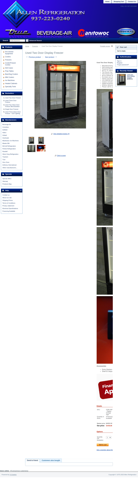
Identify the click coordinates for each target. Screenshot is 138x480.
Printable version (105, 46)
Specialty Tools (10, 87)
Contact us (6, 195)
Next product (51, 57)
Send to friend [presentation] (32, 460)
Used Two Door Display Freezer (131, 76)
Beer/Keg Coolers (11, 74)
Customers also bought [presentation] (51, 460)
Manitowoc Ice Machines (10, 140)
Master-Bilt (6, 143)
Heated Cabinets (11, 83)
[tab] (32, 461)
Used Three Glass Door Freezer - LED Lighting (13, 112)
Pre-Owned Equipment (9, 53)
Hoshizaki (5, 138)
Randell (4, 151)
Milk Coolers (9, 77)
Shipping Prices (7, 200)
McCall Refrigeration (9, 146)
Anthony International (9, 165)
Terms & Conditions (8, 203)
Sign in (119, 61)
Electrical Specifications (10, 208)
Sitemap (5, 181)
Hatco (4, 132)
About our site (7, 197)
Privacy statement (8, 206)
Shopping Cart (119, 1)
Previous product (33, 57)
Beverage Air (6, 124)
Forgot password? (123, 65)
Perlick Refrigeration (9, 149)
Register (120, 63)
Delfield (4, 130)
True (3, 159)
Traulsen (5, 157)
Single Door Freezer (11, 109)
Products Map (7, 184)
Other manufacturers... (9, 167)
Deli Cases (9, 68)
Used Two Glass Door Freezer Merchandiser (12, 105)
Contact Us (132, 1)
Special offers (6, 178)
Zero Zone (5, 162)
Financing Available (8, 211)
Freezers (35, 46)
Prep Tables (9, 71)
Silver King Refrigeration (10, 154)
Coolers (8, 57)
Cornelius (5, 127)
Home (27, 46)
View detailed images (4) (61, 134)
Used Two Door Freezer (13, 98)
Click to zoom (61, 155)
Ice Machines (10, 80)
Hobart (4, 135)
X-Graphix (13, 474)
